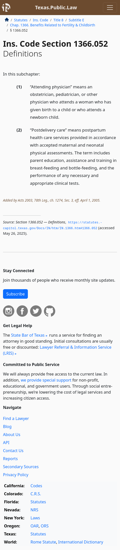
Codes (36, 485)
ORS (44, 526)
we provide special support (46, 380)
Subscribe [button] (15, 294)
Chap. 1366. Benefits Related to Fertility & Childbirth (52, 25)
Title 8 (58, 20)
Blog (7, 426)
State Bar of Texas (28, 335)
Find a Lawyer (16, 418)
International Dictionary (80, 542)
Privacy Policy (15, 474)
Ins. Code (40, 20)
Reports (10, 458)
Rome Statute (43, 542)
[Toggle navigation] (110, 8)
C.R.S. (36, 494)
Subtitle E (76, 20)
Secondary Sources (21, 466)
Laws (35, 518)
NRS (34, 510)
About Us (11, 434)
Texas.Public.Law (56, 7)
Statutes (21, 20)
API (6, 442)
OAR (35, 526)
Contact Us (13, 450)
